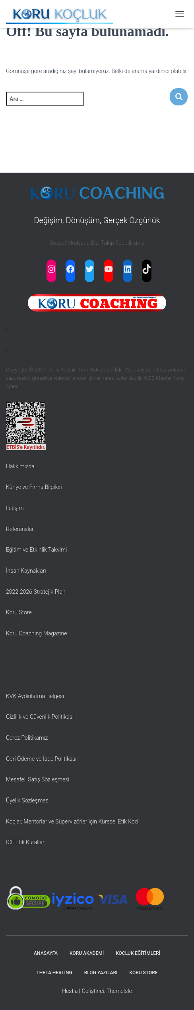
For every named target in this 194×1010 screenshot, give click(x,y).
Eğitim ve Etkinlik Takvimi (36, 549)
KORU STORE (144, 972)
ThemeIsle (119, 991)
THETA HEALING (54, 972)
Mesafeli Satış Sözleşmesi (38, 779)
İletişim (14, 508)
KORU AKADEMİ (87, 953)
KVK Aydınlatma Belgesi (35, 696)
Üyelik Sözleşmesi (28, 800)
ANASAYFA (46, 953)
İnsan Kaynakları (26, 571)
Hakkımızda (20, 466)
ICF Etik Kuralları (26, 842)
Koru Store (19, 612)
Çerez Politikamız (27, 738)
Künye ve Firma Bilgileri (34, 487)
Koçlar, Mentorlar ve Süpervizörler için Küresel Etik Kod (72, 821)
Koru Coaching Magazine (36, 633)
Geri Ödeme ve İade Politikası (41, 759)
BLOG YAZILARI (101, 972)
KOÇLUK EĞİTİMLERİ (138, 953)
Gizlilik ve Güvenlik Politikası (40, 717)
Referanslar (20, 529)
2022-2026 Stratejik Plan (36, 592)
